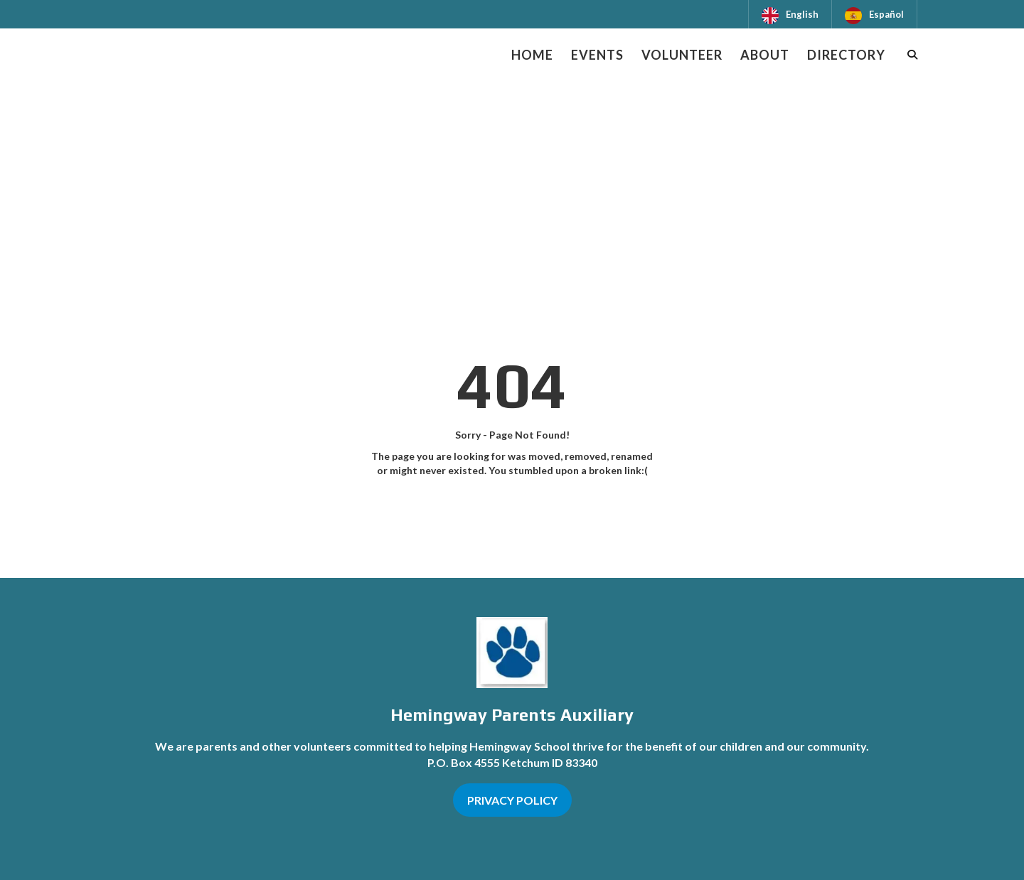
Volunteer (681, 55)
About (764, 55)
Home (532, 55)
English (802, 14)
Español (886, 14)
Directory (846, 55)
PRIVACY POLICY (512, 800)
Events (597, 55)
